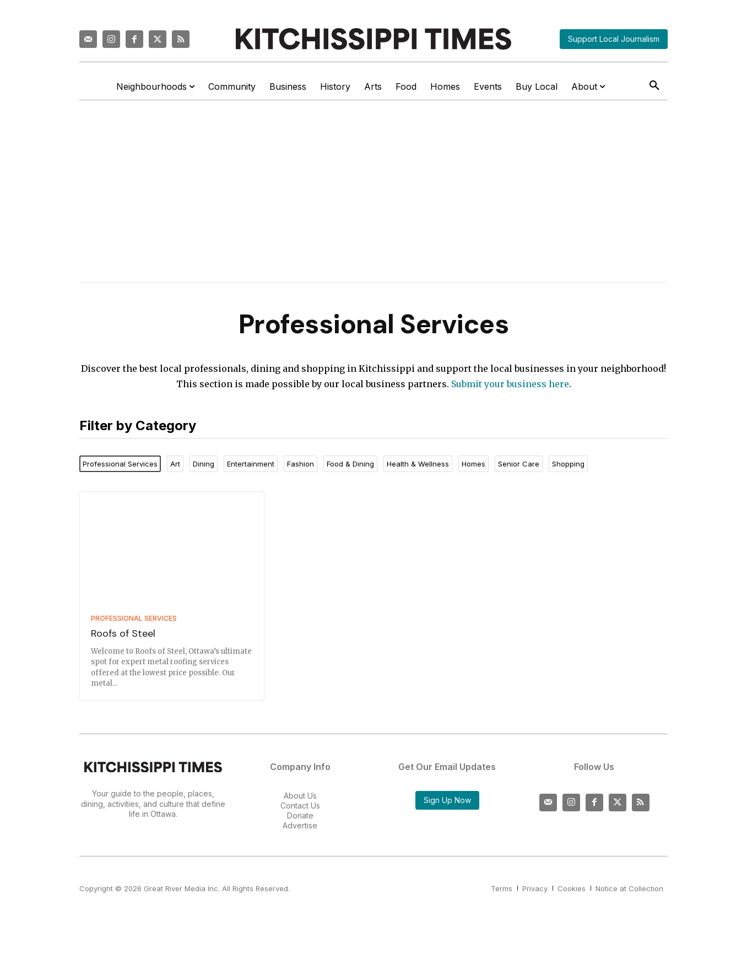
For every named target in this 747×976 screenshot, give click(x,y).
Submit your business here (510, 383)
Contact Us (300, 805)
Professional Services (134, 618)
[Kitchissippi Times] (373, 39)
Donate (300, 815)
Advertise (300, 825)
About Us (300, 795)
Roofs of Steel (123, 633)
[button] (654, 86)
